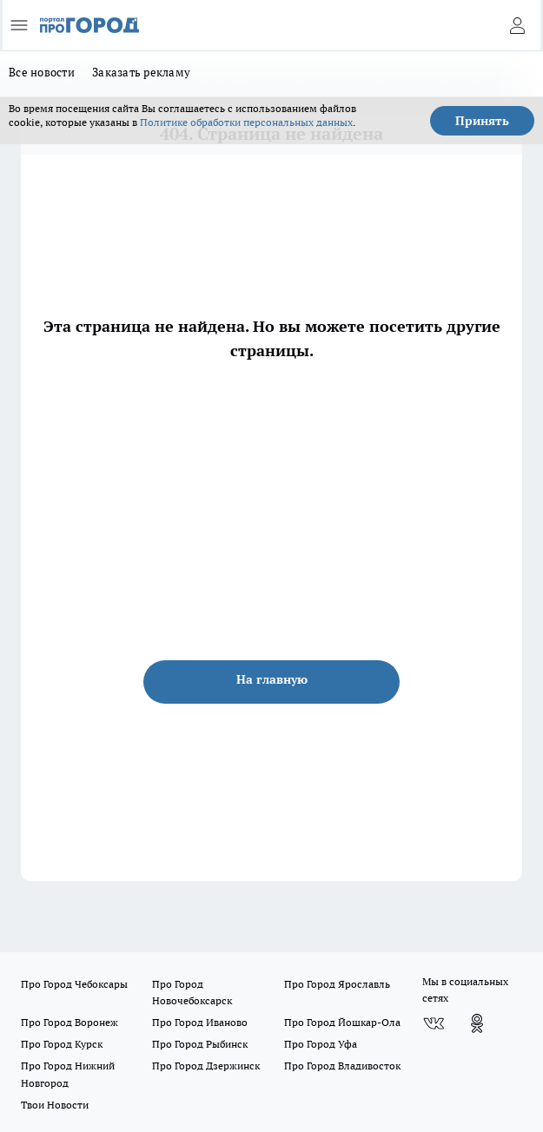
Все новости (42, 72)
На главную (272, 679)
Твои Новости (55, 1104)
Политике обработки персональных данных (246, 122)
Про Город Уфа (320, 1043)
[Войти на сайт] (517, 25)
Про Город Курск (62, 1043)
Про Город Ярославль (337, 983)
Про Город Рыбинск (200, 1043)
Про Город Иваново (200, 1022)
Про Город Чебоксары (74, 983)
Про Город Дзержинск (206, 1065)
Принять (482, 121)
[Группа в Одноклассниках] (477, 1023)
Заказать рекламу (141, 72)
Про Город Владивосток (342, 1065)
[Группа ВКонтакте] (433, 1023)
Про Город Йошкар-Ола (342, 1022)
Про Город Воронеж (69, 1022)
